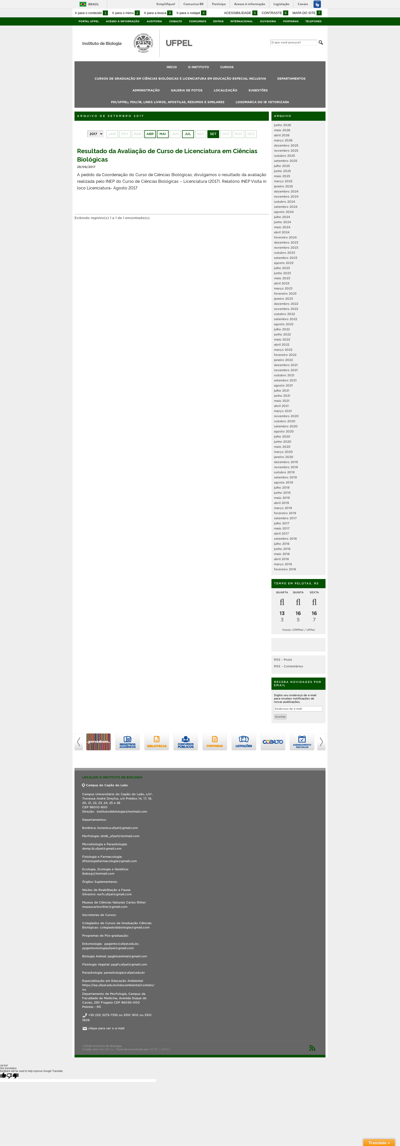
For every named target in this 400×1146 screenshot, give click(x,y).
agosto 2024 (284, 211)
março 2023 (283, 288)
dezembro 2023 (286, 242)
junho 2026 (282, 125)
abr (150, 134)
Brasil (93, 4)
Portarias (290, 21)
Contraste (275, 13)
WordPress (106, 1049)
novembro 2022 (286, 308)
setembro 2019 (285, 477)
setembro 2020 (286, 426)
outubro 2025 (284, 155)
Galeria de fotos (187, 90)
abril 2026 (282, 135)
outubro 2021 (284, 375)
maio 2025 (282, 176)
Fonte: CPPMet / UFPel (298, 629)
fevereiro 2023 (285, 293)
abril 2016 (281, 559)
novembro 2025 (286, 150)
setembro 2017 (285, 518)
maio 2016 (282, 554)
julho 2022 (282, 329)
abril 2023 (281, 283)
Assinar (280, 716)
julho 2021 (281, 390)
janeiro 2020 (283, 457)
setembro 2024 (285, 206)
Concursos (197, 21)
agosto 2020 (284, 431)
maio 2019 (282, 497)
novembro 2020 (286, 416)
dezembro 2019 (286, 462)
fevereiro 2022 (285, 354)
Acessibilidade (240, 13)
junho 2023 (282, 273)
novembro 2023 (286, 247)
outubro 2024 (284, 201)
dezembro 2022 (286, 303)
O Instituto (198, 67)
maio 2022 (282, 339)
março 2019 (283, 508)
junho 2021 (282, 395)
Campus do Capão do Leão (105, 785)
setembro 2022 (285, 319)
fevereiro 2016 (285, 569)
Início (172, 67)
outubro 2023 (284, 252)
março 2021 (283, 411)
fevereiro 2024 (285, 237)
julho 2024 (282, 217)
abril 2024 (282, 232)
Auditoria (154, 21)
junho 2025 (282, 171)
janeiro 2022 (283, 359)
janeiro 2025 (283, 186)
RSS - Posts (283, 659)
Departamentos (291, 78)
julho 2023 (282, 268)
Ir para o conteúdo (91, 13)
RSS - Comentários (288, 666)
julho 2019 (282, 487)
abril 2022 (281, 344)
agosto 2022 (283, 324)
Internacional (241, 21)
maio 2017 (282, 528)
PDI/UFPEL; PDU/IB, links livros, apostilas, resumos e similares (167, 102)
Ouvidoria (268, 21)
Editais (218, 21)
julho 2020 (282, 436)
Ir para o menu (126, 13)
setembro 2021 (285, 380)
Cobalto (175, 21)
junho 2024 (282, 222)
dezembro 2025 (286, 145)
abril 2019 (281, 502)
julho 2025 (282, 165)
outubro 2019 (284, 472)
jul (188, 134)
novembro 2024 (286, 196)
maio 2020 (282, 446)
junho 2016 (282, 548)
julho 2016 (282, 543)
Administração (146, 90)
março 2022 (283, 349)
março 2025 (283, 181)
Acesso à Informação (123, 21)
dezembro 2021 (286, 365)
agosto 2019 (283, 482)
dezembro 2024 (286, 191)
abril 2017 (281, 533)
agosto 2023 (283, 262)
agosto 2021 (283, 385)
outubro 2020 (284, 421)
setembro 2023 (285, 257)
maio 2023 (282, 278)
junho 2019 (282, 492)
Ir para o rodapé (191, 13)
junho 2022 (282, 334)
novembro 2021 (286, 370)
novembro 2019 (286, 467)
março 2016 (283, 564)
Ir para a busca (158, 13)
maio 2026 (282, 130)
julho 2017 (281, 523)
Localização (225, 90)
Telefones (313, 21)
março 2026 (283, 140)
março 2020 (283, 451)
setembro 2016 (285, 538)
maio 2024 (282, 227)
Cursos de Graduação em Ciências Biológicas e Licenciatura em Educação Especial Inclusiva (180, 78)
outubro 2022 (284, 314)
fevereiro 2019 (285, 513)
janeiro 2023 (283, 298)
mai (162, 134)
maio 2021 (282, 400)
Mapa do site (307, 13)
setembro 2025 (285, 160)
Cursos (227, 67)
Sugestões (258, 90)
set (213, 134)
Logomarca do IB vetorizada (262, 102)
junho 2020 (282, 441)
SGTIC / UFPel (159, 1049)
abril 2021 (281, 405)
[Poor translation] (12, 1075)
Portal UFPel (89, 21)
